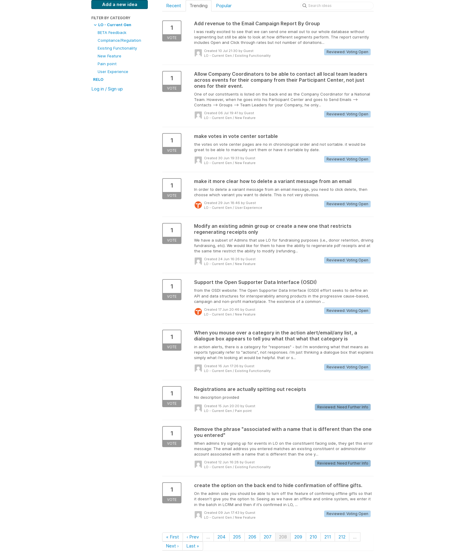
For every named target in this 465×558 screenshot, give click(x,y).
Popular (224, 5)
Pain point (107, 63)
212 (342, 537)
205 (237, 537)
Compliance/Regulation (119, 40)
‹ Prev (193, 537)
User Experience (113, 71)
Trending (199, 5)
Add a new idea (119, 4)
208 (283, 537)
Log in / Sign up (107, 89)
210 (313, 537)
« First (172, 537)
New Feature (109, 55)
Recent (173, 5)
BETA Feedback (112, 32)
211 (327, 537)
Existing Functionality (117, 48)
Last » (192, 546)
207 (268, 537)
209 (298, 537)
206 (252, 537)
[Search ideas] (337, 6)
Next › (172, 546)
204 (221, 537)
